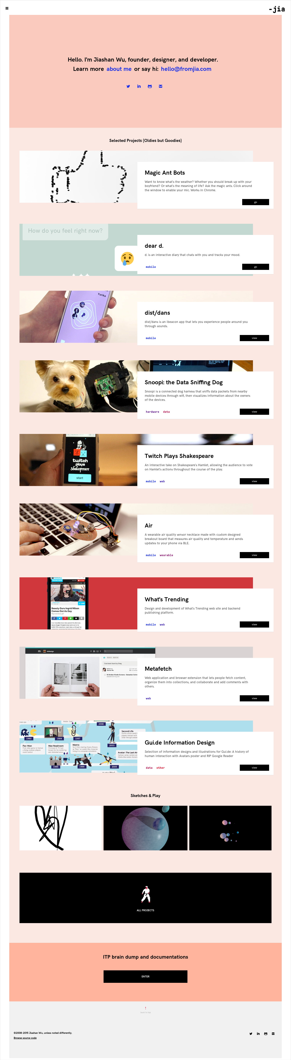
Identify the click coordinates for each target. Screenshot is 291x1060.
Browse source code (25, 1038)
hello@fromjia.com (186, 69)
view (254, 338)
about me (119, 69)
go (255, 202)
